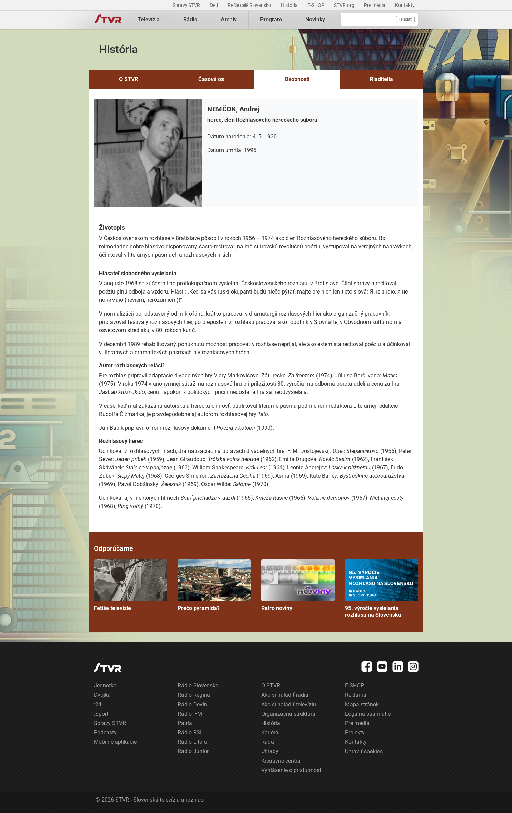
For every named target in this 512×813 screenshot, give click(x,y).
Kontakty (405, 5)
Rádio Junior (193, 751)
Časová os (211, 79)
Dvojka (102, 695)
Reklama (355, 695)
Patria (185, 723)
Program (271, 19)
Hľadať (405, 19)
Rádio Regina (194, 695)
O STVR (128, 79)
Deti (214, 5)
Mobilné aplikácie (115, 741)
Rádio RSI (189, 732)
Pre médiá (375, 5)
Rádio (190, 19)
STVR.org (344, 5)
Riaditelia (381, 79)
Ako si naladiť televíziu (288, 704)
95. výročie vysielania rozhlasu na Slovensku (382, 588)
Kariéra (269, 732)
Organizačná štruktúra (288, 714)
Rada (267, 741)
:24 (97, 704)
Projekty (355, 732)
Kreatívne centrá (281, 760)
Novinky (315, 19)
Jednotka (105, 685)
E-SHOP (316, 5)
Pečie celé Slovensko (250, 5)
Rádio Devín (192, 704)
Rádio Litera (192, 741)
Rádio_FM (190, 714)
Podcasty (105, 732)
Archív (229, 19)
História (290, 5)
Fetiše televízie (130, 585)
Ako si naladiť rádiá (284, 695)
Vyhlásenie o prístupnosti (292, 770)
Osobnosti (297, 79)
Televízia (149, 19)
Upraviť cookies (364, 751)
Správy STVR (187, 5)
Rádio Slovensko (198, 685)
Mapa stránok (362, 704)
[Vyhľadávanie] (379, 19)
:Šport (101, 714)
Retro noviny (298, 585)
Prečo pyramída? (214, 585)
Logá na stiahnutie (368, 714)
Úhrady (269, 751)
